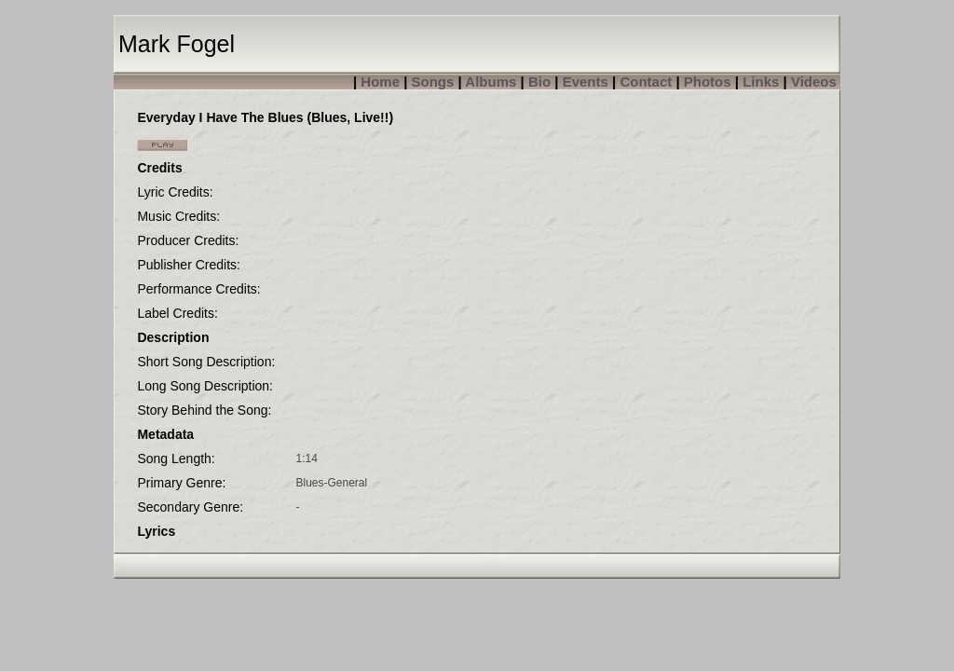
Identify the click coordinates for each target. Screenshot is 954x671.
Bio (539, 81)
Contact (646, 81)
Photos (707, 81)
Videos (814, 81)
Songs (433, 81)
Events (585, 81)
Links (761, 81)
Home (380, 81)
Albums (490, 81)
